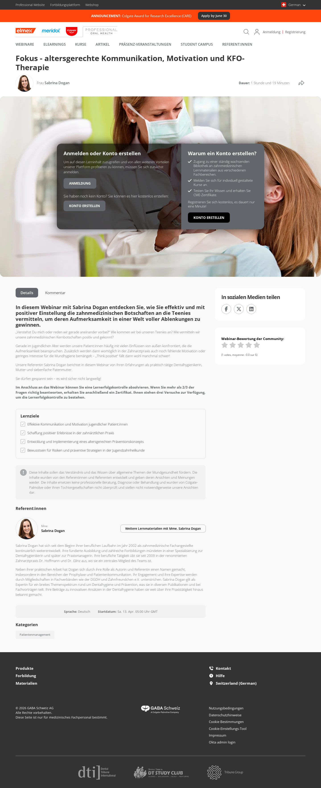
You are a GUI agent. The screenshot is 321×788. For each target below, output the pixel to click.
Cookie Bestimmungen (226, 721)
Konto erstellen (84, 206)
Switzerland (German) (233, 683)
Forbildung (26, 675)
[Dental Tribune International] (97, 772)
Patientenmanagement (35, 635)
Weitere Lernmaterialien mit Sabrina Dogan (163, 528)
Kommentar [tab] (55, 292)
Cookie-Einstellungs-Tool (228, 728)
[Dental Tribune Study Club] (161, 772)
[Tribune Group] (225, 772)
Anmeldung (271, 32)
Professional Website (30, 5)
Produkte (24, 668)
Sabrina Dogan (53, 82)
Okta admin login (222, 742)
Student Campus (197, 44)
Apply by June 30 (214, 16)
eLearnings (54, 44)
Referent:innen (237, 44)
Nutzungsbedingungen (226, 708)
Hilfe (217, 675)
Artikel (103, 44)
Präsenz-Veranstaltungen (145, 44)
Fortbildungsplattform (65, 5)
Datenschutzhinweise (225, 715)
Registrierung (295, 32)
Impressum (217, 735)
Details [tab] (27, 292)
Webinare (25, 44)
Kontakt (220, 668)
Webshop (92, 5)
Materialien (26, 683)
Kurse (80, 44)
